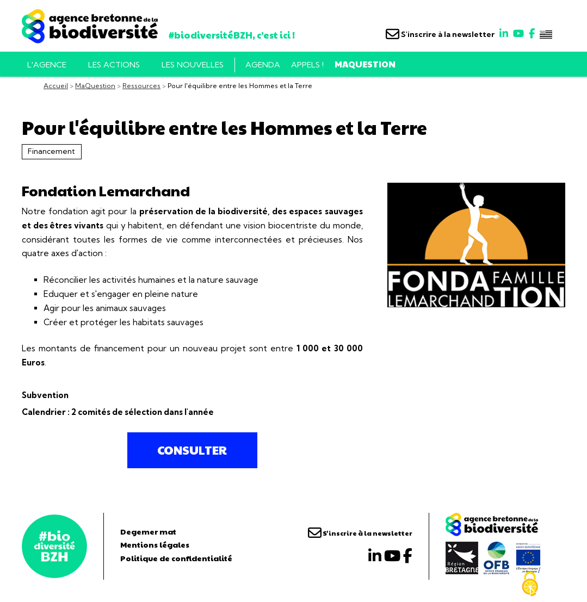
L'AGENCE (46, 65)
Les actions (114, 65)
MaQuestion (365, 64)
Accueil (56, 86)
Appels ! (307, 65)
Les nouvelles (193, 65)
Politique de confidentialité (176, 558)
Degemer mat (148, 531)
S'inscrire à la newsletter (440, 34)
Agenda (262, 65)
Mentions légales (154, 544)
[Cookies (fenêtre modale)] (530, 584)
